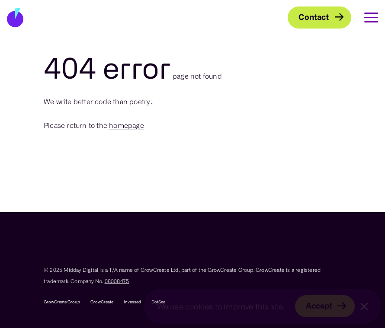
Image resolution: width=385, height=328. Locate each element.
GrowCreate (101, 301)
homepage (126, 125)
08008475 (117, 281)
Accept (319, 305)
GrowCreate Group (62, 301)
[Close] (364, 306)
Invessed (132, 301)
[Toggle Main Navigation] (364, 17)
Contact (313, 17)
